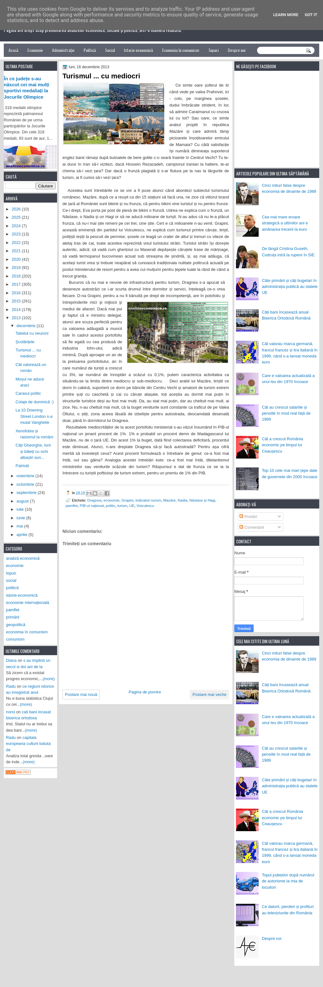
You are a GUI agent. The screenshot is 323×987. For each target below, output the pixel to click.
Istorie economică (138, 50)
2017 (17, 284)
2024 (17, 225)
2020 (17, 259)
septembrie (27, 492)
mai (20, 526)
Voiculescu (145, 505)
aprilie (22, 534)
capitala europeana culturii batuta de (28, 743)
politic (110, 505)
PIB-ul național (92, 505)
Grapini (127, 500)
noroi (10, 712)
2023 (17, 234)
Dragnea (94, 500)
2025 (17, 217)
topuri (11, 573)
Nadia (182, 500)
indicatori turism (148, 500)
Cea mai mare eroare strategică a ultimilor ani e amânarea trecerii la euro (285, 223)
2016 (17, 292)
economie (111, 500)
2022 (17, 242)
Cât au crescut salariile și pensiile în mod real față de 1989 (286, 413)
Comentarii (251, 527)
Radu (11, 686)
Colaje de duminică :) (34, 401)
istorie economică (22, 595)
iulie (20, 509)
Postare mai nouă (81, 694)
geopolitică (15, 624)
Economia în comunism (180, 50)
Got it (311, 14)
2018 (17, 276)
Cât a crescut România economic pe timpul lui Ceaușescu (282, 445)
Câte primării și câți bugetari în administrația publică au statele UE (290, 286)
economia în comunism (27, 632)
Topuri (213, 50)
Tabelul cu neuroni (31, 333)
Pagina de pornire (145, 692)
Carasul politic (28, 393)
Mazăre (169, 500)
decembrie (26, 325)
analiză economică (23, 558)
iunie (21, 517)
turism (122, 505)
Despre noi (236, 50)
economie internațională (27, 602)
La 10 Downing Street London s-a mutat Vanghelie (33, 416)
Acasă (13, 50)
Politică (90, 50)
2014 (17, 309)
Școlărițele (24, 341)
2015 (17, 301)
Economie (35, 50)
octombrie (25, 484)
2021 (17, 250)
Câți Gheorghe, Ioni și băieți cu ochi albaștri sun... (33, 451)
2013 (17, 317)
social (11, 580)
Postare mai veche (209, 694)
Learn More (285, 14)
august (23, 501)
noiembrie (25, 475)
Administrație (63, 50)
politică (12, 587)
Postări (248, 516)
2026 (17, 209)
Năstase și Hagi (202, 500)
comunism (15, 639)
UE (131, 505)
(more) (49, 678)
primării (12, 617)
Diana (11, 660)
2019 (17, 267)
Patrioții (22, 465)
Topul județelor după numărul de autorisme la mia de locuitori (288, 881)
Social (110, 50)
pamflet (72, 505)
